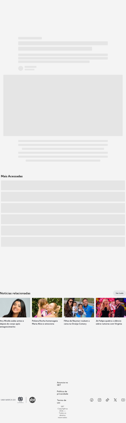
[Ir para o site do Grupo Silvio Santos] (13, 400)
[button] (15, 315)
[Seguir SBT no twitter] (115, 400)
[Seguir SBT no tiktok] (107, 400)
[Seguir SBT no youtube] (123, 400)
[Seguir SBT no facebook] (92, 400)
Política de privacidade (62, 392)
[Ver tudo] (119, 293)
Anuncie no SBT (62, 383)
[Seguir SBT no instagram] (100, 400)
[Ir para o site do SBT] (32, 400)
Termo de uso (61, 401)
